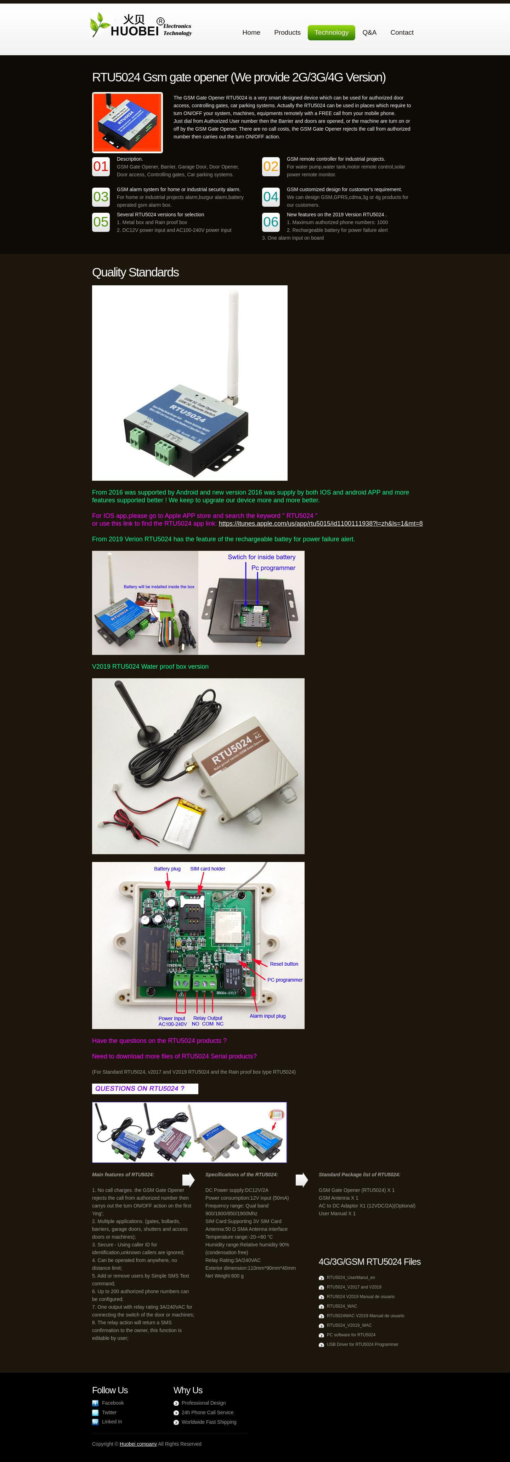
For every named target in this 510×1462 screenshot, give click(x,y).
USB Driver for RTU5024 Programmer (362, 1344)
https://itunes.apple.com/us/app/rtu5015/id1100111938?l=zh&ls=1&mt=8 (321, 523)
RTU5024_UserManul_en (351, 1277)
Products (287, 32)
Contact (402, 32)
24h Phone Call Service (207, 1412)
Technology (331, 32)
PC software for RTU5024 (351, 1334)
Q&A (369, 32)
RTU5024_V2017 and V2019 (354, 1287)
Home (252, 32)
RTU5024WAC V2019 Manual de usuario (365, 1315)
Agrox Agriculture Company (142, 26)
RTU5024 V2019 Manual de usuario (361, 1296)
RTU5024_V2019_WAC (349, 1325)
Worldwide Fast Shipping (209, 1422)
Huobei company (138, 1444)
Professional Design (204, 1403)
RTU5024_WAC (342, 1306)
